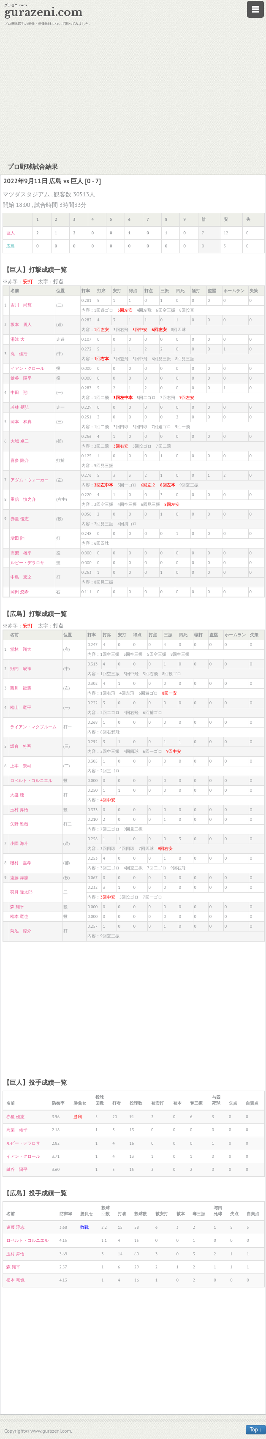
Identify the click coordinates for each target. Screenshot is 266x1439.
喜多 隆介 (20, 460)
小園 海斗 (19, 843)
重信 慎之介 (23, 499)
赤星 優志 (20, 518)
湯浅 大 (17, 339)
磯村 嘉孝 (20, 863)
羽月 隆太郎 (21, 892)
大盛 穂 (17, 795)
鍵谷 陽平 (21, 378)
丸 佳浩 (19, 353)
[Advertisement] (133, 93)
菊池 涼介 (20, 931)
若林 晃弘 (20, 407)
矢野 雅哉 (19, 824)
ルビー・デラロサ (27, 562)
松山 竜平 (20, 707)
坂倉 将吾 (20, 746)
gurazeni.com (43, 12)
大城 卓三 (20, 441)
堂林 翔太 (20, 649)
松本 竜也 (19, 916)
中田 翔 (19, 392)
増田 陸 (17, 538)
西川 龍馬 (20, 688)
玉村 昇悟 (19, 809)
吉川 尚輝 (21, 305)
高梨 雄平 (21, 553)
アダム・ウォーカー (30, 480)
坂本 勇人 (21, 324)
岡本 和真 (21, 421)
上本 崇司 (20, 765)
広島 (10, 246)
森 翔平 (17, 907)
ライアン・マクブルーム (33, 727)
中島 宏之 (21, 577)
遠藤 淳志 (19, 877)
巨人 (10, 233)
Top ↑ (256, 1429)
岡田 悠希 (20, 592)
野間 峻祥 (20, 668)
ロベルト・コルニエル (31, 780)
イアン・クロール (27, 368)
